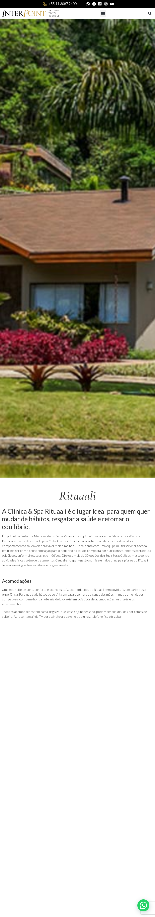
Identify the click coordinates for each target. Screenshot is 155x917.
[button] (103, 13)
